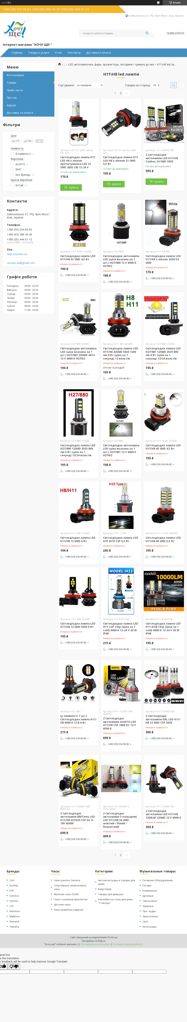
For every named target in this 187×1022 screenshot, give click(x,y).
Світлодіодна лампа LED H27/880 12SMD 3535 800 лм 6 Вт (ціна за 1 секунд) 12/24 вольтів (77, 450)
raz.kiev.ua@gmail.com (21, 263)
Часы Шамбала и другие (68, 909)
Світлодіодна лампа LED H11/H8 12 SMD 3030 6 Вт (77, 625)
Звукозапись (150, 916)
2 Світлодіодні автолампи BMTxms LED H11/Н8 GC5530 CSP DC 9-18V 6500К (77, 818)
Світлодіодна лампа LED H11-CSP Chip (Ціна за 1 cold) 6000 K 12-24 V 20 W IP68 (120, 628)
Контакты (74, 52)
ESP (12, 890)
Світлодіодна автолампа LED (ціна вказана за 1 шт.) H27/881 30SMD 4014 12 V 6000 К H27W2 (78, 353)
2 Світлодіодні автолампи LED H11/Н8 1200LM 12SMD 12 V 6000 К (163, 814)
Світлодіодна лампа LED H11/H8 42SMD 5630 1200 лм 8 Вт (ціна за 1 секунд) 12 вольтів (120, 353)
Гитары (147, 885)
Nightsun (15, 916)
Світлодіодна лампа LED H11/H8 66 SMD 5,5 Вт (163, 539)
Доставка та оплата (20, 112)
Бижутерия (104, 889)
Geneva (14, 895)
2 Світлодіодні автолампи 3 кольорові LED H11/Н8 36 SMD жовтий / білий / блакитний (120, 820)
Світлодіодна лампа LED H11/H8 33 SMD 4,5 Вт (77, 257)
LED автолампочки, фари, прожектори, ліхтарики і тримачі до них (111, 64)
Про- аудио (149, 911)
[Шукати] (147, 33)
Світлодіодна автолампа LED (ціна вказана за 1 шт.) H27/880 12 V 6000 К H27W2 (121, 261)
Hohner (14, 901)
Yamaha (14, 926)
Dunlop (14, 885)
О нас (58, 52)
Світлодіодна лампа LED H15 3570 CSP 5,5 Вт (120, 539)
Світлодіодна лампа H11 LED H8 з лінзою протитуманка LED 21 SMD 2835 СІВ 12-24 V (77, 162)
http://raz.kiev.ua (17, 254)
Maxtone (15, 911)
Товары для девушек (111, 894)
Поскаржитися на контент (95, 944)
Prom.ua (112, 937)
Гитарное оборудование (158, 880)
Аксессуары (150, 926)
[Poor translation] (14, 966)
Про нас (12, 97)
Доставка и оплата (98, 52)
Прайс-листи (15, 90)
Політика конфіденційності (128, 944)
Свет (145, 921)
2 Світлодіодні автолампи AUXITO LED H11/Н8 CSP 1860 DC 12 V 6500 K (119, 723)
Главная (16, 52)
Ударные (148, 906)
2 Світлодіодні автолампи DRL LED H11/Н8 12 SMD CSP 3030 (163, 719)
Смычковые (150, 901)
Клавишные (150, 890)
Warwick (14, 921)
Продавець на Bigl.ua (93, 940)
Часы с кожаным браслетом (70, 899)
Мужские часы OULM (66, 894)
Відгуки (11, 105)
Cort (12, 880)
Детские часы (62, 904)
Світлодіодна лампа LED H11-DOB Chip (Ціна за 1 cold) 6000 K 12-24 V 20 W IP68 (163, 628)
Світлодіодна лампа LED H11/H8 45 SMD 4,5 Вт (163, 447)
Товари (11, 82)
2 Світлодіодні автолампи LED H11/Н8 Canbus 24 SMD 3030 (162, 158)
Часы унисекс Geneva (67, 880)
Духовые (148, 895)
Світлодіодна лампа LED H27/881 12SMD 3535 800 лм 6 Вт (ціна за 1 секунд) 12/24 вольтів (163, 353)
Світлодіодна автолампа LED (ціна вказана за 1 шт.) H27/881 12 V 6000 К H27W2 (121, 450)
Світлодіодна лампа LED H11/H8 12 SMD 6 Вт (77, 539)
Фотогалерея (15, 75)
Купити (73, 187)
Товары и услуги (38, 52)
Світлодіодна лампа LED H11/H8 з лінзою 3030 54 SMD (163, 259)
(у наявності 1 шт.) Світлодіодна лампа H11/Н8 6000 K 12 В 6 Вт (78, 719)
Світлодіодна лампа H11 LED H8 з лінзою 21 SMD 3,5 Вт (120, 160)
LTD (12, 906)
